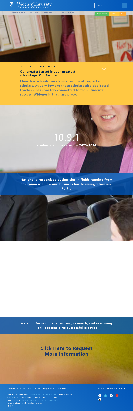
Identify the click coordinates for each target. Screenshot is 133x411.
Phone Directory (25, 397)
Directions (62, 389)
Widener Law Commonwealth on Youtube (117, 395)
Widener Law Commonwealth (17, 394)
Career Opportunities (49, 397)
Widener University (14, 400)
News (9, 397)
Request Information (65, 394)
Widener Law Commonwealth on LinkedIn (111, 395)
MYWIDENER (112, 389)
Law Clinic (36, 397)
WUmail (101, 389)
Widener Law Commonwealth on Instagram (100, 399)
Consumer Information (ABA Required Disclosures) (25, 403)
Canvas (122, 389)
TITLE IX (10, 406)
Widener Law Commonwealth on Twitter (105, 395)
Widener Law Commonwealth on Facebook (99, 395)
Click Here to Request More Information (66, 351)
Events (15, 397)
